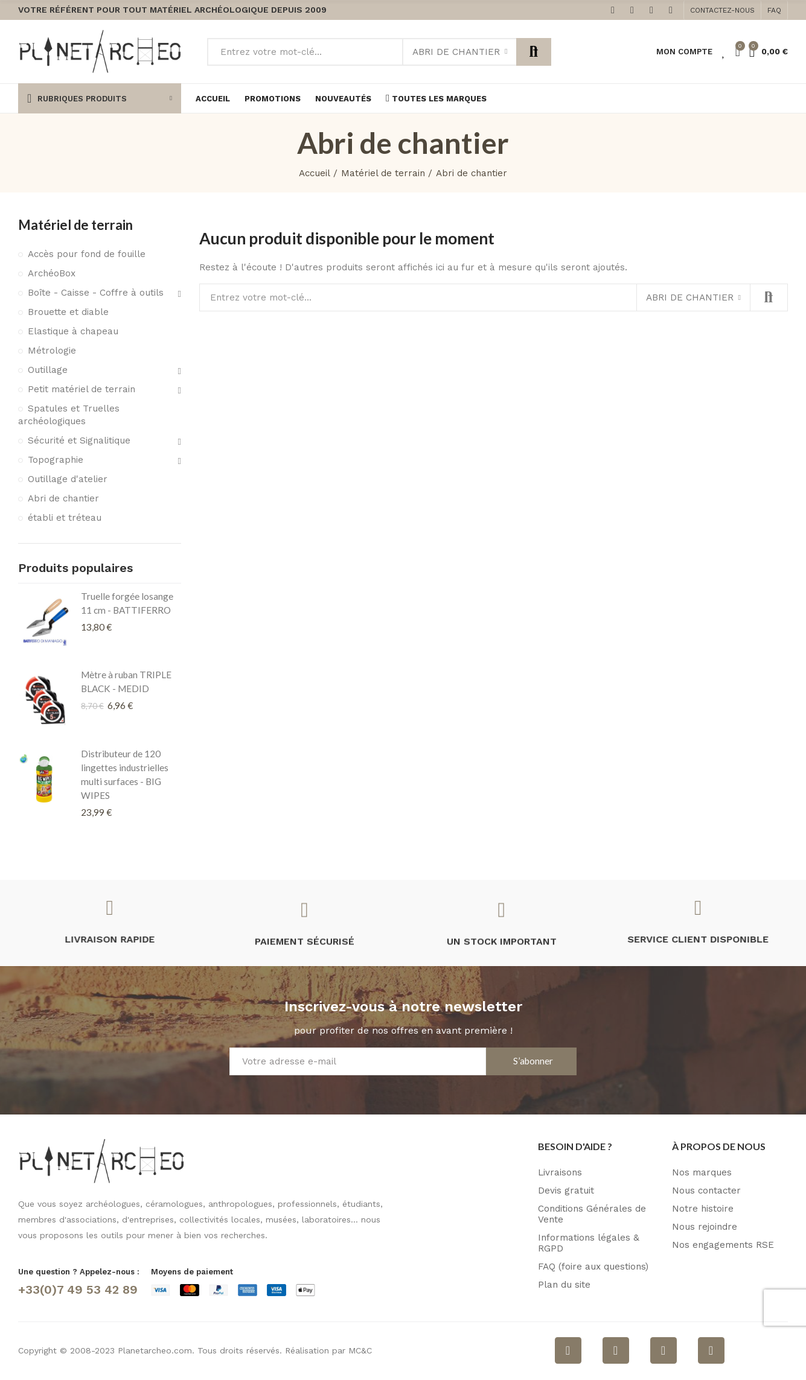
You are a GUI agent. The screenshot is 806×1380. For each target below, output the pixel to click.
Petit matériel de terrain (81, 389)
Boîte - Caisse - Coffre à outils (96, 292)
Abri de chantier (456, 51)
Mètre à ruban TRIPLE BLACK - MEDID (126, 681)
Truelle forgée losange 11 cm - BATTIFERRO (127, 603)
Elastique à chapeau (73, 331)
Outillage (48, 369)
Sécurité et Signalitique (79, 440)
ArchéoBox (51, 273)
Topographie (55, 459)
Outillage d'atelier (67, 479)
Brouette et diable (68, 312)
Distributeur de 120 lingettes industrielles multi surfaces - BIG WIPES (124, 774)
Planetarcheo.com (155, 1350)
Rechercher (533, 52)
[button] (722, 10)
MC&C (360, 1350)
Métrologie (52, 350)
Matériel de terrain (75, 225)
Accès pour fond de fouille (87, 254)
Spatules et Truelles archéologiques (69, 415)
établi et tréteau (64, 517)
